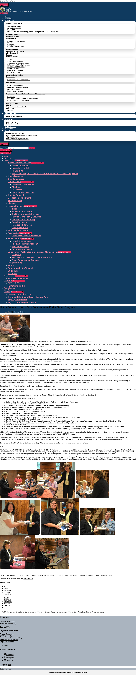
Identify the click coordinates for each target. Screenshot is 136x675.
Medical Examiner (14, 89)
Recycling (11, 97)
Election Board (12, 53)
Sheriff (8, 105)
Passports (11, 45)
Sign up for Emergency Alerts (17, 139)
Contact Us (5, 627)
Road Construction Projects (18, 100)
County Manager (12, 36)
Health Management (15, 85)
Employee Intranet (7, 642)
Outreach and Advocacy (16, 67)
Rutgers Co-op (12, 103)
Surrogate (10, 109)
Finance (9, 55)
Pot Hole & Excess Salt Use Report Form (22, 98)
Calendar (8, 19)
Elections (11, 43)
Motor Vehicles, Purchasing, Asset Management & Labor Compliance (33, 32)
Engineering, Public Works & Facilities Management (25, 94)
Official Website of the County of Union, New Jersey (68, 672)
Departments (10, 20)
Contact (8, 130)
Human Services (12, 56)
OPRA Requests (6, 636)
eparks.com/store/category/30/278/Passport (59, 434)
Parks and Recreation (14, 75)
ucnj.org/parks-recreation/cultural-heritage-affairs (68, 443)
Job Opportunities (14, 26)
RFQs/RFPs (11, 30)
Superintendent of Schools (16, 107)
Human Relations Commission (18, 80)
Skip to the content (7, 1)
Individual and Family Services (18, 65)
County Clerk (11, 38)
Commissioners (12, 34)
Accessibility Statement (9, 640)
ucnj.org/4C (19, 391)
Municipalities (10, 113)
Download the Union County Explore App (21, 135)
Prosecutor (10, 77)
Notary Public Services (15, 46)
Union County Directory (15, 133)
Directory (8, 128)
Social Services (13, 68)
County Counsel (12, 49)
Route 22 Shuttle (13, 72)
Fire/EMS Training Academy (17, 87)
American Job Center (15, 61)
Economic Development (15, 51)
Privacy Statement (7, 634)
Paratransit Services (15, 70)
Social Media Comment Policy (11, 638)
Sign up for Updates (13, 137)
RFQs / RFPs (11, 122)
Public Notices (10, 127)
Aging (9, 59)
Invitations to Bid (14, 28)
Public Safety (11, 83)
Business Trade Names (16, 41)
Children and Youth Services (18, 63)
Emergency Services (15, 91)
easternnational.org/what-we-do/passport (105, 439)
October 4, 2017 (19, 312)
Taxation (9, 110)
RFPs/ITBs (9, 119)
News (7, 17)
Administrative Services (15, 23)
